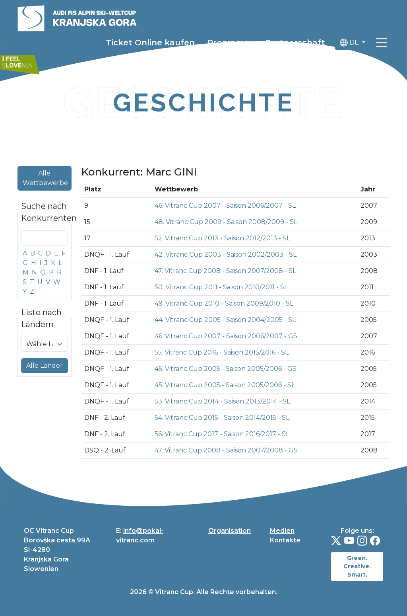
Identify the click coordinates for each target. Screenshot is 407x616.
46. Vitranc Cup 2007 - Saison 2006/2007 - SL (225, 205)
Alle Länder (44, 365)
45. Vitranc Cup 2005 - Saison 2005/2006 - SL (225, 385)
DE (350, 43)
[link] (382, 43)
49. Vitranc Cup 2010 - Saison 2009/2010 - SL (224, 303)
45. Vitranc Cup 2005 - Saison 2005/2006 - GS (226, 368)
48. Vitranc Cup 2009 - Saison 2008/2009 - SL (226, 222)
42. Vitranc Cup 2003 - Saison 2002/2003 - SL (226, 254)
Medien (282, 530)
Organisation (229, 530)
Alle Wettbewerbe (45, 178)
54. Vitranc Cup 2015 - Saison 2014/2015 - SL (222, 417)
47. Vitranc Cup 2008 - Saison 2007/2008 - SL (225, 271)
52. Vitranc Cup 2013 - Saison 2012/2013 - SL (222, 238)
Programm (229, 42)
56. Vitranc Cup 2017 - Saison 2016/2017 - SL (222, 434)
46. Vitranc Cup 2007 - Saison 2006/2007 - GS (226, 336)
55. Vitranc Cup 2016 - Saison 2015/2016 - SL (222, 352)
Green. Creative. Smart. (357, 566)
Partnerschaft (295, 42)
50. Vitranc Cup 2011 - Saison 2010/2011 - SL (221, 287)
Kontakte (285, 540)
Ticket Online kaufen (150, 42)
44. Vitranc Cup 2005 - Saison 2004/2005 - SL (225, 320)
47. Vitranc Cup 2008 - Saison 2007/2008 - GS (226, 450)
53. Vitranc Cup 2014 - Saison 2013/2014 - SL (222, 401)
